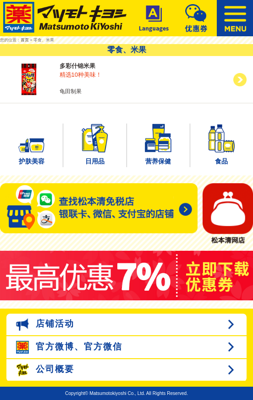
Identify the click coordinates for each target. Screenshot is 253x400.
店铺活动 (45, 324)
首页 (25, 40)
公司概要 (45, 370)
